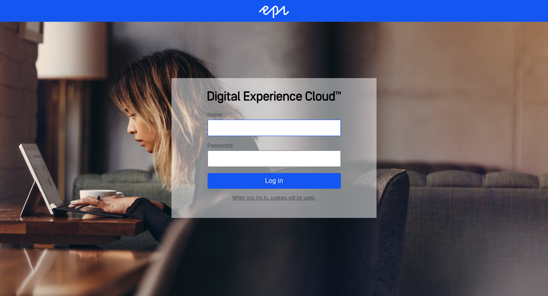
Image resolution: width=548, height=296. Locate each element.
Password (220, 145)
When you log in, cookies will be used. (274, 198)
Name (215, 114)
